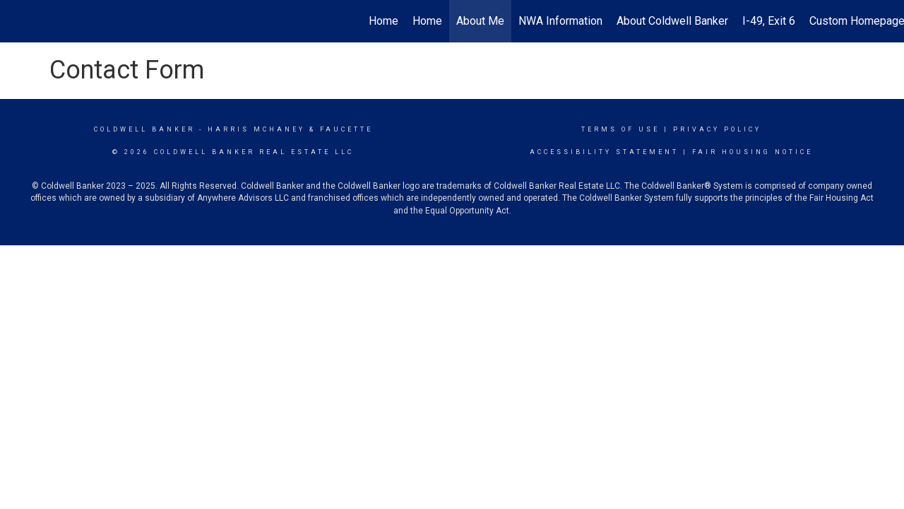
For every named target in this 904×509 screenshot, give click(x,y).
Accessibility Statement (604, 152)
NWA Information (560, 21)
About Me (480, 21)
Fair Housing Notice (752, 152)
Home (383, 21)
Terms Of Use (620, 129)
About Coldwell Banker (672, 21)
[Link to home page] (18, 21)
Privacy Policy (717, 129)
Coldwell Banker (144, 129)
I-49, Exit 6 (768, 21)
